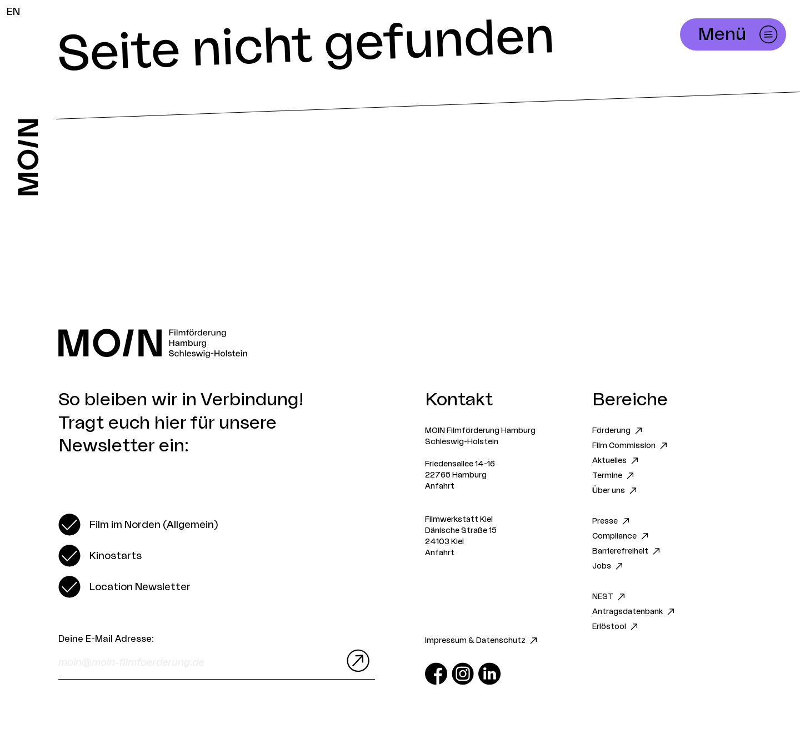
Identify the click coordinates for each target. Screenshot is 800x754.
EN (13, 12)
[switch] (138, 525)
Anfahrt (439, 486)
